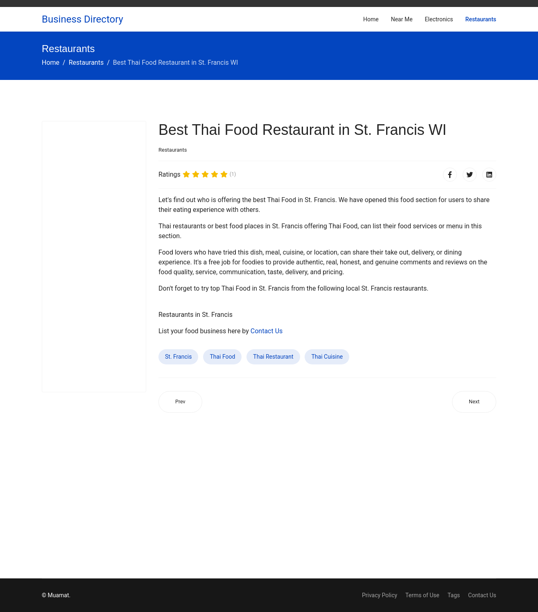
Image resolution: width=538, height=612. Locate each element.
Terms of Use (422, 595)
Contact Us (267, 331)
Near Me (402, 19)
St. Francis (178, 356)
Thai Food (222, 356)
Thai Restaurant (273, 356)
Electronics (439, 19)
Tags (454, 595)
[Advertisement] (93, 257)
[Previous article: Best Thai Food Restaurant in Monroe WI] (180, 402)
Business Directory (82, 19)
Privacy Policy (379, 595)
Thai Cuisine (327, 356)
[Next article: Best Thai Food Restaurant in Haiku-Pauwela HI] (474, 402)
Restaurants (481, 19)
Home (371, 19)
